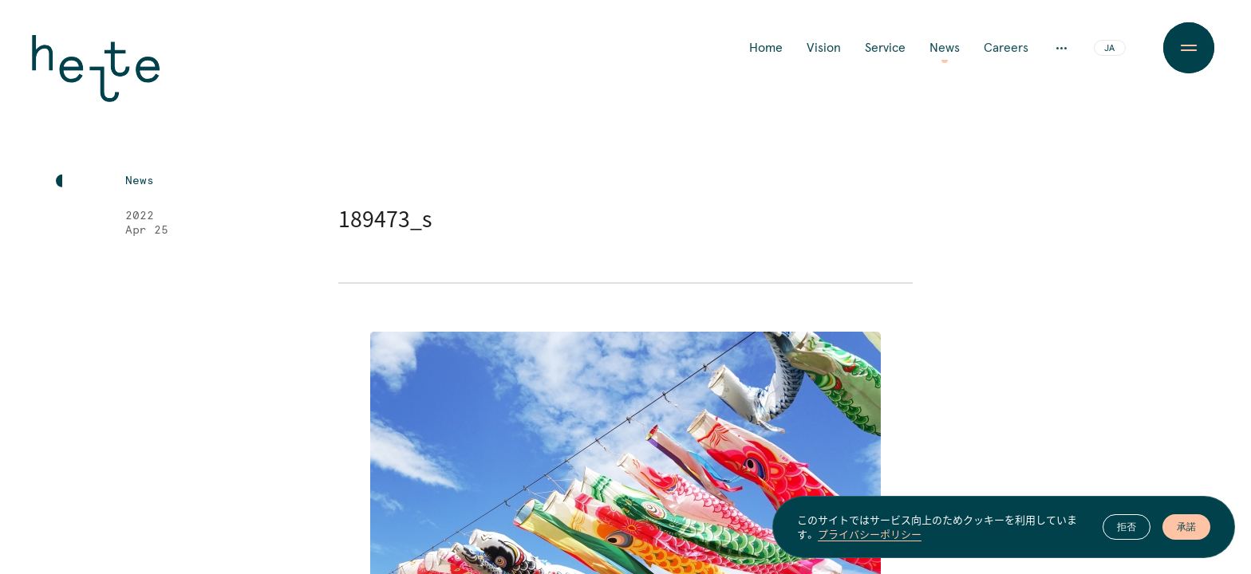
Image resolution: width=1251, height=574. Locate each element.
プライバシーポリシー (869, 536)
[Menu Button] (1188, 48)
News (944, 47)
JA (1109, 48)
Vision (824, 47)
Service (885, 47)
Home (766, 47)
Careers (1006, 47)
